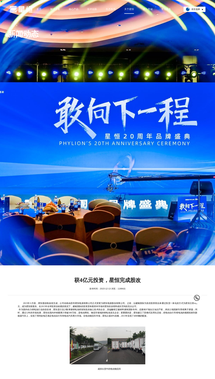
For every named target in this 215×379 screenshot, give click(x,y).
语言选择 (194, 9)
